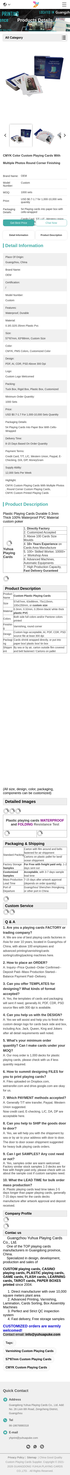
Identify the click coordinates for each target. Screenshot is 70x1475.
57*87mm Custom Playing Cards (28, 1359)
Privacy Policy (16, 1457)
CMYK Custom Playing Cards (26, 1367)
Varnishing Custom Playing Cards (30, 1351)
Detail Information (18, 235)
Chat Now (51, 222)
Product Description (51, 235)
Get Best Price (18, 223)
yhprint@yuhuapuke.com (23, 1437)
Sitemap (31, 1457)
